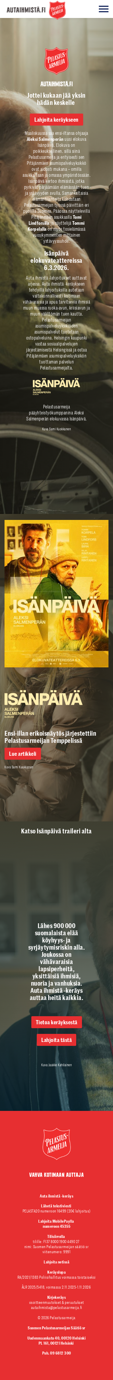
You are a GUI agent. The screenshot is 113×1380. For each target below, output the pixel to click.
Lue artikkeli (22, 753)
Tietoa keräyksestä (56, 1022)
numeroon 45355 (56, 1224)
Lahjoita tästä (56, 1040)
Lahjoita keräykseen (56, 119)
